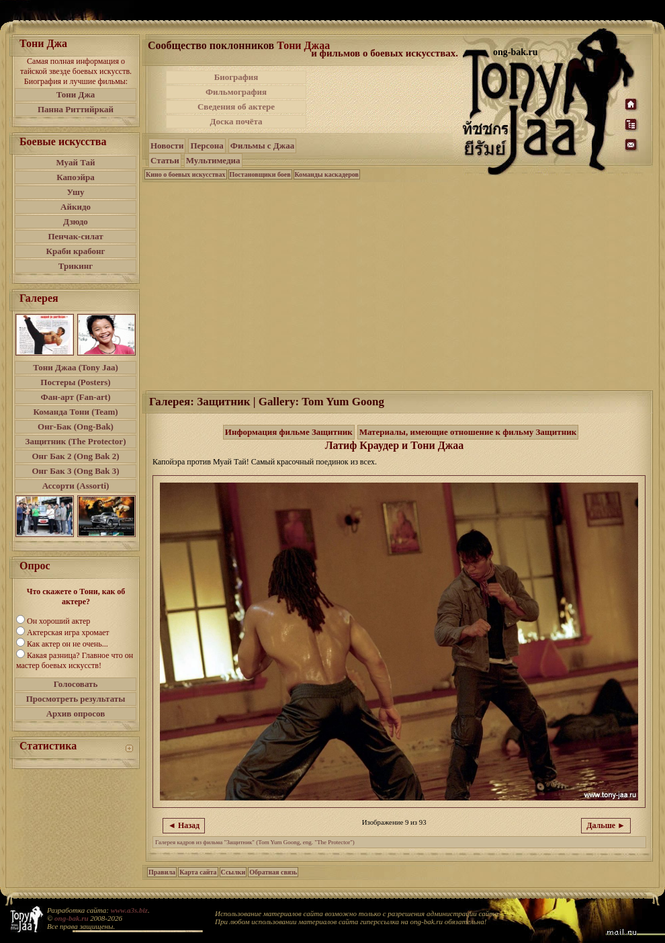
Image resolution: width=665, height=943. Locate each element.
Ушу (76, 192)
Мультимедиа (213, 160)
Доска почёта (236, 121)
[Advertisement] (378, 119)
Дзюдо (75, 221)
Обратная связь (273, 872)
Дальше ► (605, 825)
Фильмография (236, 92)
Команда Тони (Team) (75, 412)
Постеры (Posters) (75, 382)
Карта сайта (197, 872)
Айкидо (75, 207)
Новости (166, 145)
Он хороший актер (58, 621)
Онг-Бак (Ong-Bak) (76, 426)
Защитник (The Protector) (76, 441)
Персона (206, 145)
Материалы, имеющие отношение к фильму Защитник (468, 432)
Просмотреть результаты (76, 699)
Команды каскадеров (327, 174)
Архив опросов (75, 713)
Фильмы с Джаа (262, 145)
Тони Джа (75, 94)
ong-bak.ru (71, 918)
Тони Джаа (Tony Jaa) (75, 367)
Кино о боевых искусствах (186, 174)
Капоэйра (75, 177)
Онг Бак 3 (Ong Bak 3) (75, 471)
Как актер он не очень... (67, 644)
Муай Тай (75, 162)
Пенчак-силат (75, 236)
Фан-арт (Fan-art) (76, 397)
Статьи (164, 160)
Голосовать (76, 684)
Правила (161, 872)
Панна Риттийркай (76, 109)
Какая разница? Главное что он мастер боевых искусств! (74, 660)
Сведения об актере (236, 106)
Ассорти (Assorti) (75, 486)
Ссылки (233, 872)
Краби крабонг (75, 251)
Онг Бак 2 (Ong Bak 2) (75, 456)
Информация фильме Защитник (289, 432)
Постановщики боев (260, 174)
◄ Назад (184, 825)
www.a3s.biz (129, 910)
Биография (236, 77)
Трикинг (75, 266)
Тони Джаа (303, 45)
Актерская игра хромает (68, 632)
